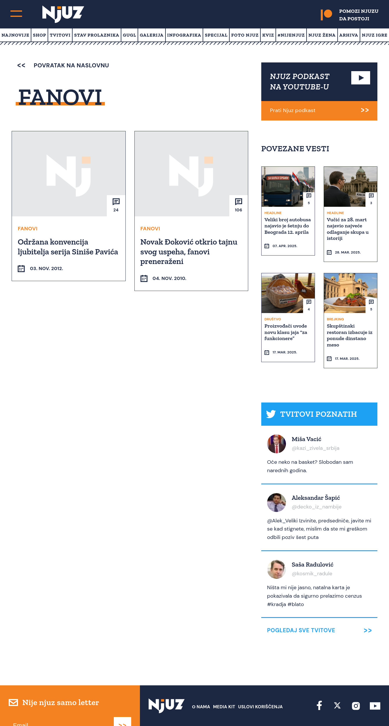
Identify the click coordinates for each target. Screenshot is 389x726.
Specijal (216, 35)
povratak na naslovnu (63, 65)
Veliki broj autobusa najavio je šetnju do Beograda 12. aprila (287, 228)
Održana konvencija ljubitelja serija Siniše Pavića (68, 246)
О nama (201, 685)
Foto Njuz (245, 35)
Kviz (268, 35)
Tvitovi (60, 35)
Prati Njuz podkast (293, 110)
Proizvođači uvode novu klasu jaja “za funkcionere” (286, 321)
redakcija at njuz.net (228, 711)
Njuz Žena (322, 35)
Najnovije (15, 35)
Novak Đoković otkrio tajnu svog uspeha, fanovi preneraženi (189, 251)
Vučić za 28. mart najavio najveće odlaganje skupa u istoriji (348, 228)
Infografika (184, 35)
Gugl (129, 35)
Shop (39, 35)
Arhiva (348, 35)
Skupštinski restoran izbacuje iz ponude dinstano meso (350, 324)
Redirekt (370, 711)
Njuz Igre (374, 35)
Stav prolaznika (96, 35)
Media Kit (224, 685)
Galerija (152, 35)
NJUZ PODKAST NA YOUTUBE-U (300, 81)
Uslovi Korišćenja (260, 685)
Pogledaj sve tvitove (301, 609)
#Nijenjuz (291, 35)
